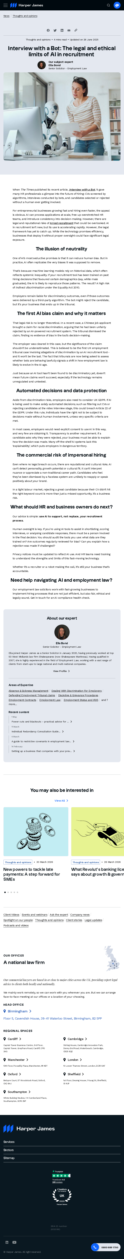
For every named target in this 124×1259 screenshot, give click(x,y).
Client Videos (11, 914)
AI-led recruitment (61, 223)
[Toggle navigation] (5, 5)
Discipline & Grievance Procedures (78, 707)
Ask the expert (59, 914)
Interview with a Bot (82, 189)
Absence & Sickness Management (28, 702)
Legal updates (93, 920)
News (6, 15)
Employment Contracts (22, 711)
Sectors (8, 1150)
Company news (79, 914)
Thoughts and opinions (25, 15)
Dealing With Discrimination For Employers (76, 702)
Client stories (74, 920)
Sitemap (9, 1158)
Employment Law (49, 711)
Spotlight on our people (18, 920)
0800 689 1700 (109, 1247)
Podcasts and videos (15, 925)
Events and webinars (34, 914)
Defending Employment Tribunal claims (32, 707)
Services (8, 1141)
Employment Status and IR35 (81, 711)
